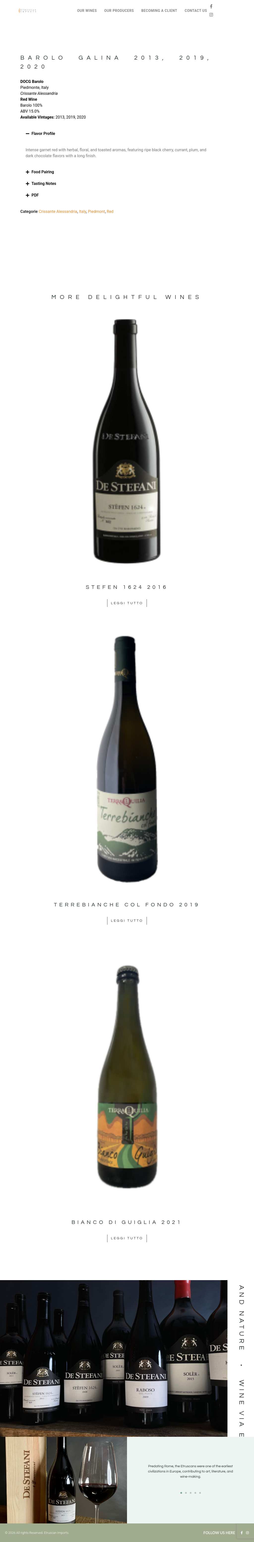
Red (110, 211)
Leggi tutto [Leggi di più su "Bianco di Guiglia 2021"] (127, 1238)
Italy (82, 211)
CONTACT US (196, 11)
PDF (35, 195)
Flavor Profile (43, 133)
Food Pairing (43, 172)
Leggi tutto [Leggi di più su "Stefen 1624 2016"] (127, 603)
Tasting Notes (44, 183)
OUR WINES (87, 11)
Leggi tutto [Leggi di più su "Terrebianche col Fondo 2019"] (127, 920)
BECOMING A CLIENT (159, 11)
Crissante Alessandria (58, 211)
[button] (116, 133)
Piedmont (96, 211)
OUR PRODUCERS (119, 11)
